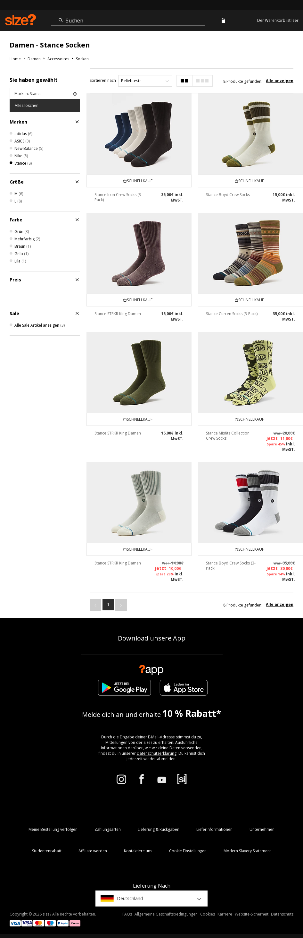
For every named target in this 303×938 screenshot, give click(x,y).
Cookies (207, 914)
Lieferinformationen (214, 829)
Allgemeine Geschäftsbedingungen (166, 914)
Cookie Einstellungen (188, 851)
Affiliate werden (92, 851)
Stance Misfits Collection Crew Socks (228, 435)
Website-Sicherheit (251, 914)
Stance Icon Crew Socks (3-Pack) (118, 197)
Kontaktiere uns (138, 851)
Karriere (224, 914)
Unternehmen (262, 829)
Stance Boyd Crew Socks (228, 194)
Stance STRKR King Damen (117, 313)
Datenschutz (282, 914)
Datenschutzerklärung (156, 753)
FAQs (127, 914)
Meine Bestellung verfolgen (53, 829)
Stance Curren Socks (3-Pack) (232, 313)
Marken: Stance (45, 93)
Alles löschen (26, 105)
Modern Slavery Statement (247, 851)
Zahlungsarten (107, 829)
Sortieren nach (103, 80)
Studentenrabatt (46, 851)
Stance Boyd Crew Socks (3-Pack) (231, 565)
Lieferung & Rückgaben (158, 829)
